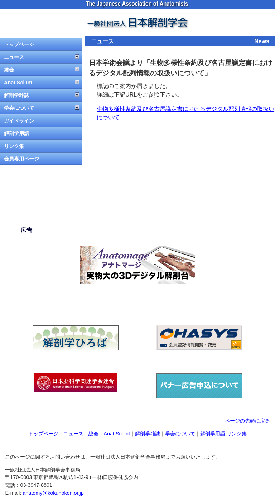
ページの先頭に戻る (247, 421)
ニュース (14, 57)
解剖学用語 (16, 133)
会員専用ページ (21, 159)
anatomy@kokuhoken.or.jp (53, 493)
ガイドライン (19, 121)
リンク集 (14, 146)
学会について (19, 108)
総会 (9, 70)
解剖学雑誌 (16, 95)
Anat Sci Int (18, 82)
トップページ (19, 44)
